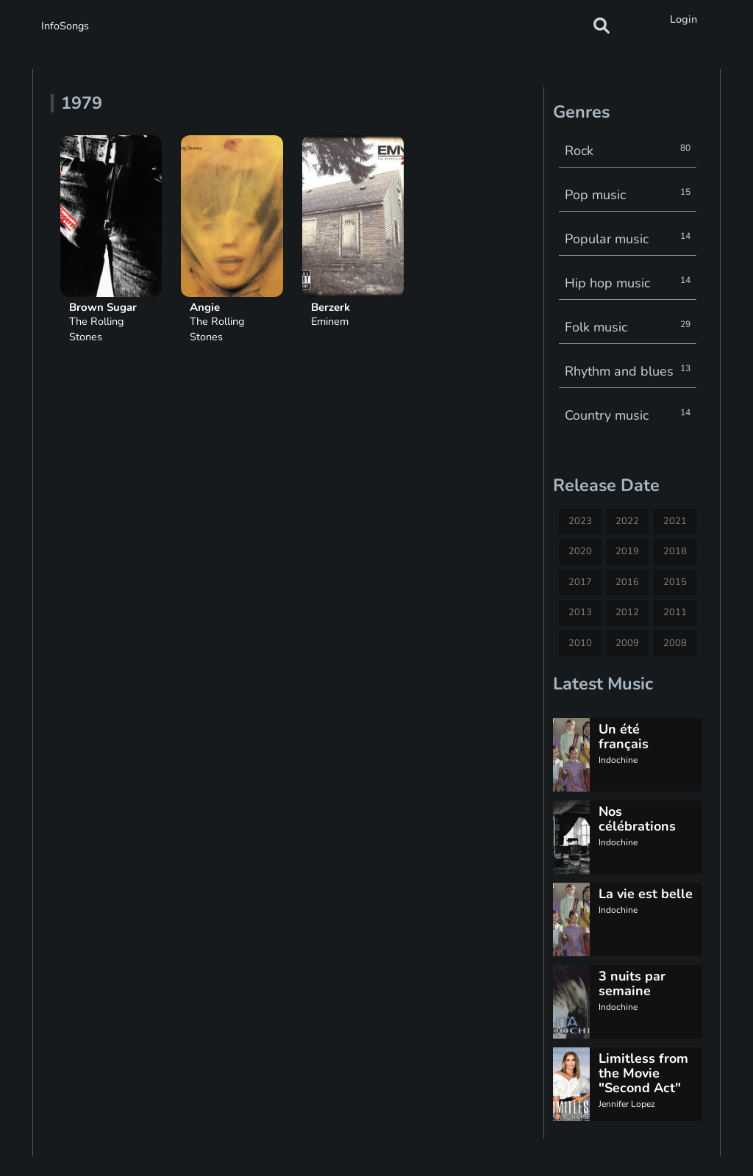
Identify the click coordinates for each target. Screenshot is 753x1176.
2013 (580, 612)
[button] (601, 25)
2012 (627, 612)
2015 (675, 582)
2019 (627, 551)
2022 (627, 521)
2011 (675, 612)
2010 (580, 643)
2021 (675, 521)
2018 (675, 551)
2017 (580, 582)
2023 (580, 521)
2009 (627, 643)
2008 (675, 643)
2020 (580, 551)
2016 (627, 582)
